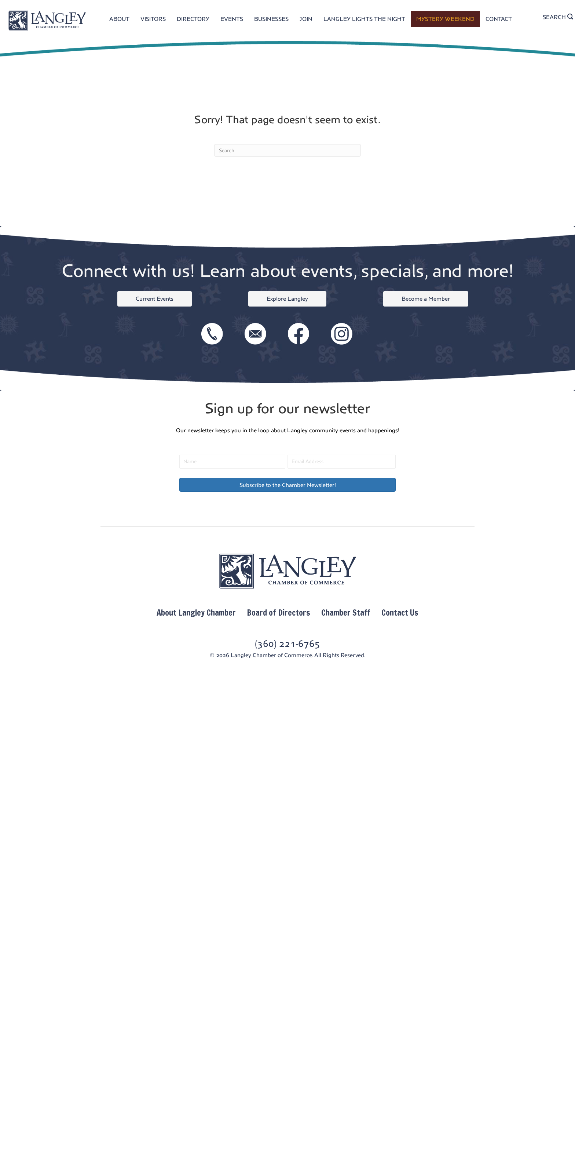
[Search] (287, 150)
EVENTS (231, 19)
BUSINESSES (271, 19)
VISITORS (153, 19)
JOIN (306, 19)
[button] (287, 485)
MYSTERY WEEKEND (445, 19)
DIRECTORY (193, 19)
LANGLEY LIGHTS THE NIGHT (364, 19)
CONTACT (499, 19)
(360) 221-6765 (287, 643)
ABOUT (119, 19)
